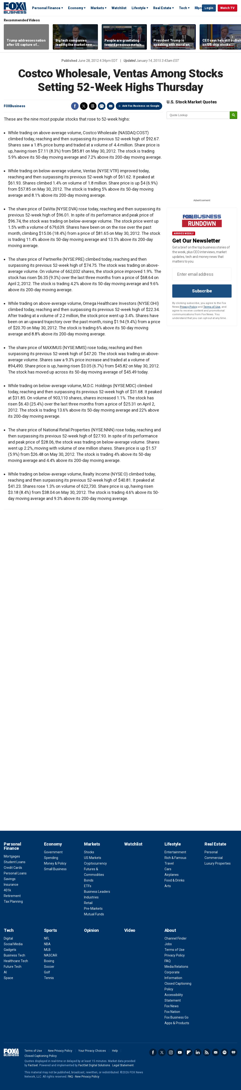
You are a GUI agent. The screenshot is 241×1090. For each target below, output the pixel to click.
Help (115, 1050)
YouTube (180, 1052)
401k (7, 890)
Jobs (168, 944)
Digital (8, 938)
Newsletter (215, 1052)
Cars (168, 869)
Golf (47, 972)
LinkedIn (197, 1052)
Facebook (75, 106)
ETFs (87, 886)
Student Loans (14, 862)
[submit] (233, 115)
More (199, 8)
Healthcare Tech (16, 961)
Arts (168, 886)
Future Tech (12, 966)
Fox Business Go (177, 1017)
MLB (47, 950)
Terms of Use (211, 306)
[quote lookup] (198, 115)
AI (5, 972)
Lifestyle (139, 8)
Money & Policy (55, 863)
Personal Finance (46, 8)
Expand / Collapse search (197, 8)
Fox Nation (172, 1012)
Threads (92, 106)
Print (101, 106)
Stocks (89, 852)
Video (129, 930)
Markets (97, 8)
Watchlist (119, 8)
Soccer (49, 966)
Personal (211, 852)
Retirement (12, 896)
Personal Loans (15, 873)
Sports (50, 930)
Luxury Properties (218, 863)
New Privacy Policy (60, 1050)
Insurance (11, 884)
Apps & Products (177, 1023)
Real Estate (162, 8)
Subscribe (202, 290)
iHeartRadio (233, 1052)
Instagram (171, 1052)
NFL (46, 938)
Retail (88, 903)
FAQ (168, 961)
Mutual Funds (94, 914)
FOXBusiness (14, 106)
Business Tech (14, 955)
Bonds (88, 880)
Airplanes (172, 875)
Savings (10, 879)
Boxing (49, 961)
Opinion (91, 930)
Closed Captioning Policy (40, 1056)
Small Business (55, 869)
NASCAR (50, 955)
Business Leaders (97, 891)
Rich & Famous (175, 858)
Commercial (214, 858)
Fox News (172, 1006)
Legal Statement (123, 1065)
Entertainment (175, 852)
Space (8, 978)
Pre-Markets (93, 908)
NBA (47, 944)
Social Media (13, 944)
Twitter (84, 106)
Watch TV (227, 8)
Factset (33, 1065)
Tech (183, 8)
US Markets (92, 858)
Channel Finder (176, 938)
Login (209, 8)
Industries (91, 897)
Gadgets (10, 950)
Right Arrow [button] (232, 37)
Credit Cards (13, 868)
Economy (75, 8)
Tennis (49, 978)
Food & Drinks (175, 880)
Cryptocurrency (95, 863)
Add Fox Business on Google (140, 105)
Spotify (224, 1052)
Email (110, 106)
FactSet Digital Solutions (94, 1065)
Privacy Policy (188, 306)
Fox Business (15, 8)
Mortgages (12, 856)
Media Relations (176, 966)
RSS (206, 1052)
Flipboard (189, 1052)
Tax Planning (13, 901)
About (170, 930)
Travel (169, 863)
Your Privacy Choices (92, 1050)
